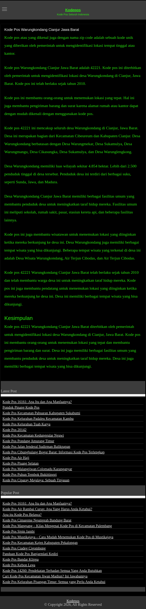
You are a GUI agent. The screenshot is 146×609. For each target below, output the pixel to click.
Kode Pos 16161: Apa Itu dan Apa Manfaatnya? (37, 402)
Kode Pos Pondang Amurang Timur (28, 441)
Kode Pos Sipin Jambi (19, 531)
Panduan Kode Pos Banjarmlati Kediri (30, 554)
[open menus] (4, 9)
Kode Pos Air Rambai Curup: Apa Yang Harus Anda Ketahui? (47, 509)
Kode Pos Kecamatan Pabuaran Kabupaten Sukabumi (41, 413)
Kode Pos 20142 (14, 430)
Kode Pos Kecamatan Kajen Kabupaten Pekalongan (40, 543)
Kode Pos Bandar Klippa (21, 559)
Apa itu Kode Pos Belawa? (22, 515)
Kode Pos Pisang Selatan (21, 463)
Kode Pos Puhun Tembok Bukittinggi (30, 474)
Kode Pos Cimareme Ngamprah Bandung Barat (37, 520)
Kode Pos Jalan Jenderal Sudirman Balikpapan (36, 446)
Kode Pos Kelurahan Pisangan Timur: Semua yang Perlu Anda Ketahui (54, 582)
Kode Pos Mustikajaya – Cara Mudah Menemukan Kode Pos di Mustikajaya (58, 537)
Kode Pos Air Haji (16, 458)
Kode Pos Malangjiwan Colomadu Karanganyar (37, 469)
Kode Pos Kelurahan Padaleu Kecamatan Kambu (38, 419)
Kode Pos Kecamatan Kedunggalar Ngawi (33, 435)
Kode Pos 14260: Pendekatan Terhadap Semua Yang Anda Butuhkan (52, 571)
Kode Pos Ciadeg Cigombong (24, 548)
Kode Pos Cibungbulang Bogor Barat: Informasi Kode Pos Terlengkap (54, 452)
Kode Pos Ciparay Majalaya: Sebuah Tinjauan (36, 480)
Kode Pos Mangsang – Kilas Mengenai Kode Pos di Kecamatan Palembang (57, 526)
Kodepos (73, 10)
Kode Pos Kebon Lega (19, 565)
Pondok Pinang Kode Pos (21, 407)
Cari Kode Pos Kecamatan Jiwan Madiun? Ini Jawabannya (45, 576)
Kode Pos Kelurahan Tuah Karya (26, 424)
